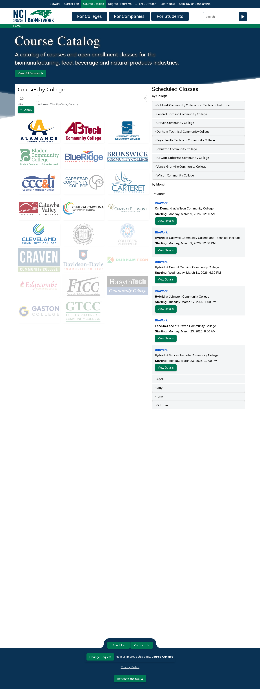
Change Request (100, 657)
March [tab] (159, 194)
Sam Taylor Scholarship (194, 4)
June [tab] (158, 396)
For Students (170, 16)
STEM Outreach (145, 4)
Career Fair (71, 4)
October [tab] (161, 405)
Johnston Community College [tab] (175, 149)
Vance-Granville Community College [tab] (180, 166)
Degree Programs (120, 4)
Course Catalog (93, 4)
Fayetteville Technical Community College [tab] (184, 140)
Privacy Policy (130, 667)
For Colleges (89, 16)
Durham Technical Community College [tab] (182, 131)
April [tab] (158, 379)
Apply (28, 110)
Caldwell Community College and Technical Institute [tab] (192, 105)
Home (17, 26)
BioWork (55, 4)
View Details (166, 220)
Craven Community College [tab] (174, 123)
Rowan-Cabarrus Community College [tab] (181, 158)
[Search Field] (221, 16)
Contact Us (141, 645)
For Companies (129, 16)
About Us (118, 645)
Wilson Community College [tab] (174, 175)
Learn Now (168, 4)
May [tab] (158, 388)
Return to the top (130, 679)
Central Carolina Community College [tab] (180, 114)
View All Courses (30, 73)
